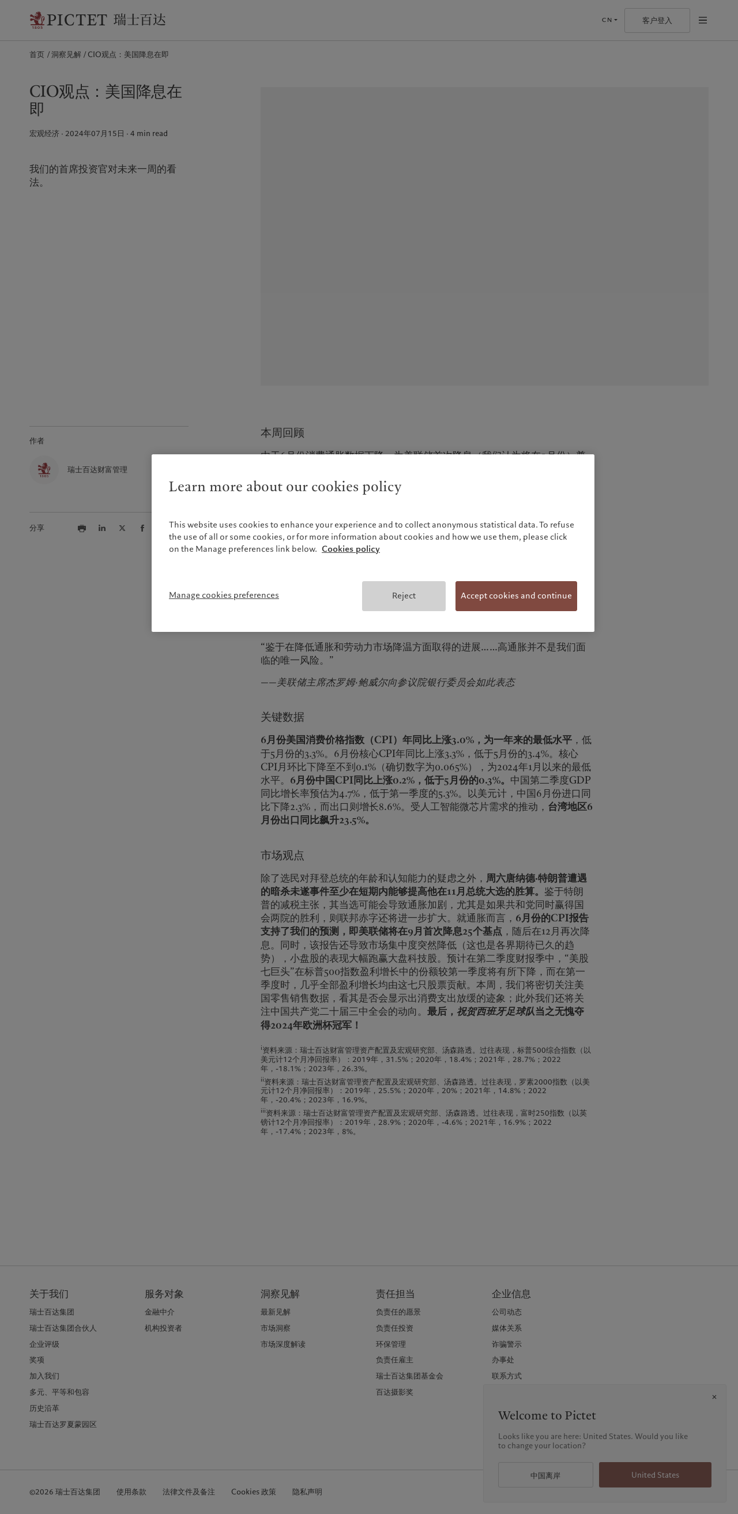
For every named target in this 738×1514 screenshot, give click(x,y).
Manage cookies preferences (224, 595)
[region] (373, 543)
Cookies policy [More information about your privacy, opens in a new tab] (351, 549)
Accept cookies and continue (516, 595)
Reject (404, 595)
